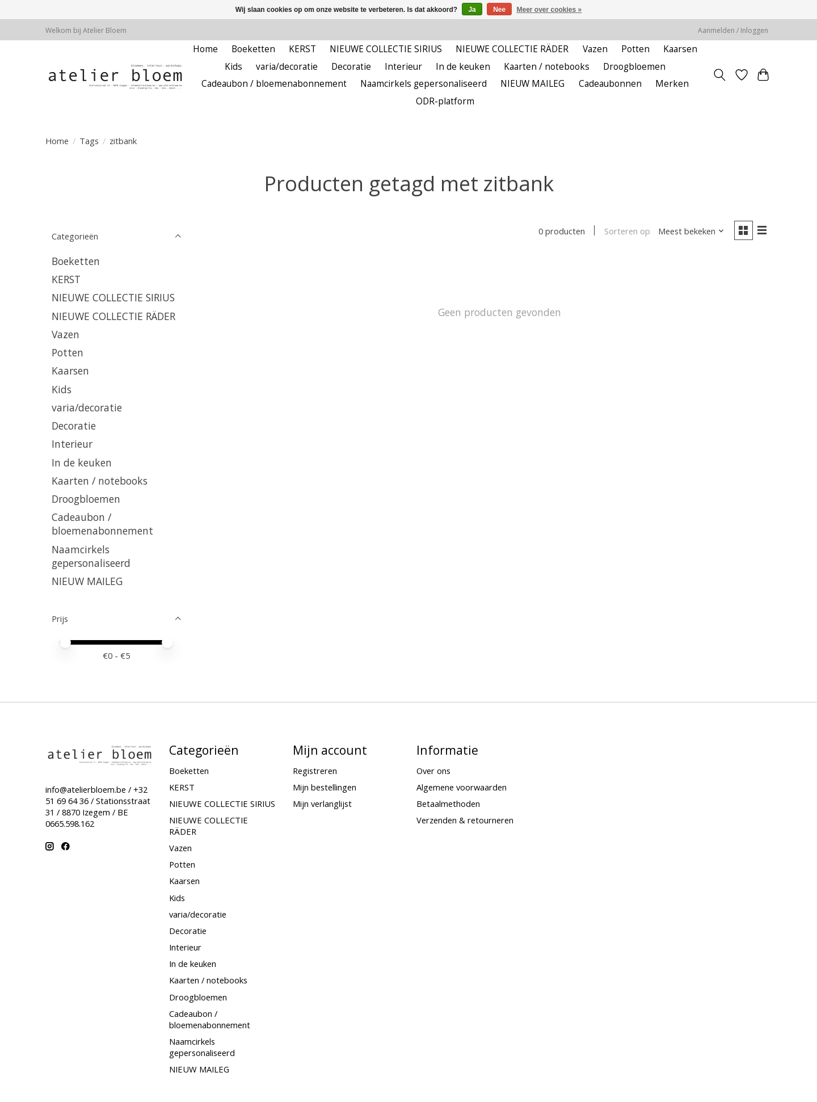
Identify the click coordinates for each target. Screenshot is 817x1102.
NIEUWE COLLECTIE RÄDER (512, 49)
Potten (635, 49)
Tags (89, 140)
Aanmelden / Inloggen (733, 30)
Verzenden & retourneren (464, 820)
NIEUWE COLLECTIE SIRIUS (386, 49)
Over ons (433, 770)
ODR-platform (445, 101)
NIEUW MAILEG (532, 84)
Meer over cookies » (549, 10)
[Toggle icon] (719, 75)
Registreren (315, 770)
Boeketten (253, 49)
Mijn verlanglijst (322, 803)
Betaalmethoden (448, 803)
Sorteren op (625, 231)
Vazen (595, 49)
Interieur (403, 67)
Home (205, 49)
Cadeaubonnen (610, 84)
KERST (302, 49)
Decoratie (351, 67)
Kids (233, 67)
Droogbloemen (634, 67)
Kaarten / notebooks (546, 67)
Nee (499, 10)
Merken (672, 84)
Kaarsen (680, 49)
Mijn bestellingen (324, 787)
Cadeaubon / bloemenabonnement (274, 84)
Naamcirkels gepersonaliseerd (423, 84)
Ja (471, 10)
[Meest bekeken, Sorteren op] (689, 231)
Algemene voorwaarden (461, 787)
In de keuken (463, 67)
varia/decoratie (287, 67)
